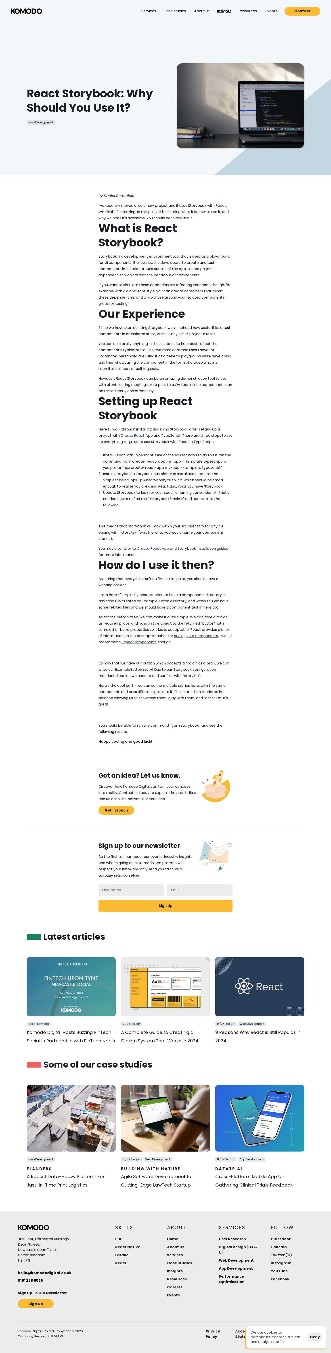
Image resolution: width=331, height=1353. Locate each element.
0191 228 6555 (30, 1280)
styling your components (196, 635)
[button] (148, 11)
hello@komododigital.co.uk (44, 1272)
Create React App (137, 435)
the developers (167, 262)
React (221, 205)
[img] (26, 11)
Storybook (187, 548)
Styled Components (139, 642)
